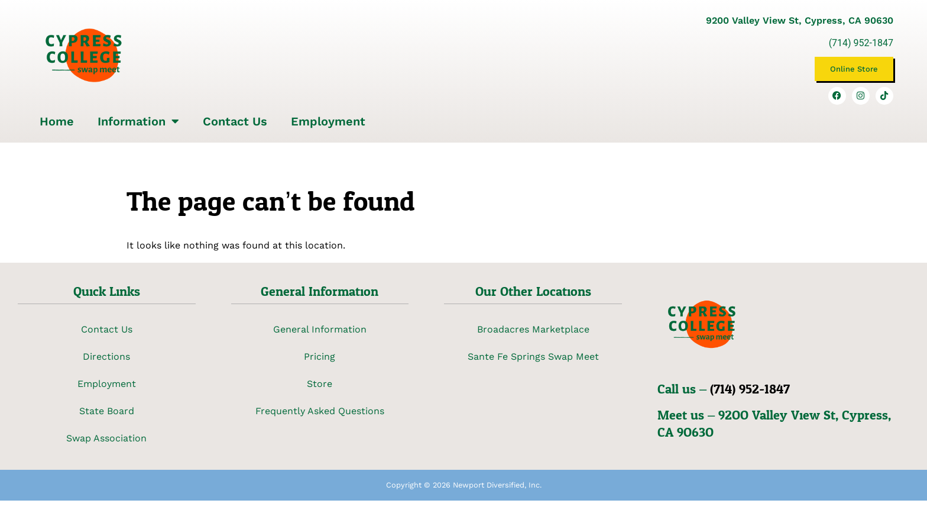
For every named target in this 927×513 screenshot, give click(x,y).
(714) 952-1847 (861, 43)
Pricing (319, 356)
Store (319, 383)
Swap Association (106, 438)
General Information (320, 329)
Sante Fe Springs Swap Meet (533, 356)
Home (57, 121)
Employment (328, 121)
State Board (106, 411)
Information (138, 121)
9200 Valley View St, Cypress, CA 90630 (799, 20)
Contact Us (235, 121)
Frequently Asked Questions (319, 411)
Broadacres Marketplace (533, 329)
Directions (106, 356)
